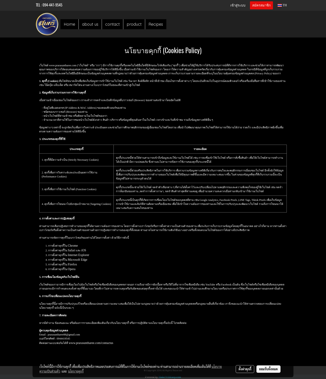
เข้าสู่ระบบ (238, 5)
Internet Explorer (78, 255)
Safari (71, 250)
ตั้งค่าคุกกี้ (245, 369)
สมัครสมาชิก (261, 5)
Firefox (72, 264)
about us (90, 24)
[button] (170, 24)
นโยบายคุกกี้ (76, 371)
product (134, 24)
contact (112, 24)
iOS (83, 250)
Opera (71, 269)
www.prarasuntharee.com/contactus (91, 343)
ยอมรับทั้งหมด (268, 369)
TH (282, 5)
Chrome (73, 245)
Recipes (156, 24)
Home (69, 24)
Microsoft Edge (77, 259)
